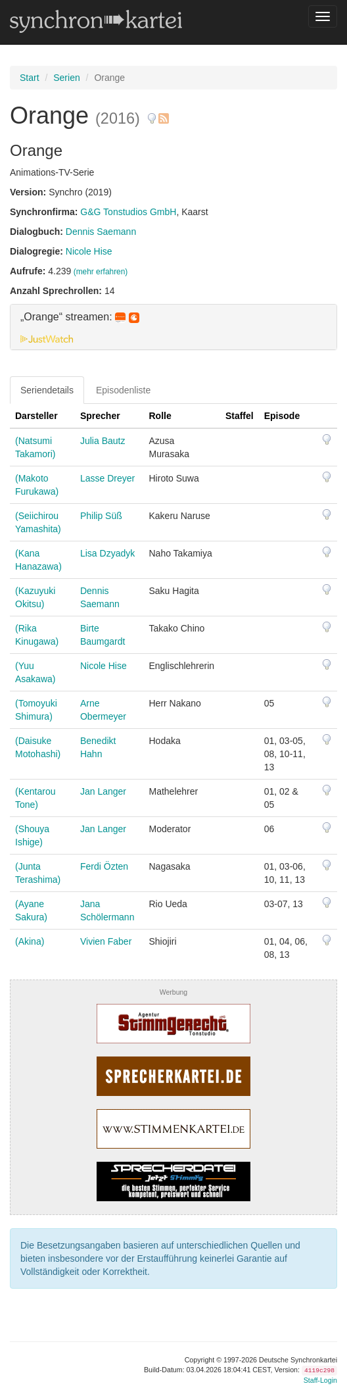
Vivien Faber (105, 941)
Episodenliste (123, 390)
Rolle (160, 415)
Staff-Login (320, 1380)
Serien (66, 77)
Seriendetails (47, 390)
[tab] (173, 327)
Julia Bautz (102, 440)
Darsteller (36, 415)
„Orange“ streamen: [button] (79, 317)
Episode (282, 415)
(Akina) (29, 941)
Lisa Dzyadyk (107, 553)
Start (29, 77)
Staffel (239, 415)
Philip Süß (101, 515)
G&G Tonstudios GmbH (128, 212)
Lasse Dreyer (107, 478)
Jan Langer (103, 791)
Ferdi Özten (104, 866)
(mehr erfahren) (101, 271)
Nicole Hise (89, 251)
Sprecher (100, 415)
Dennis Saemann (101, 231)
